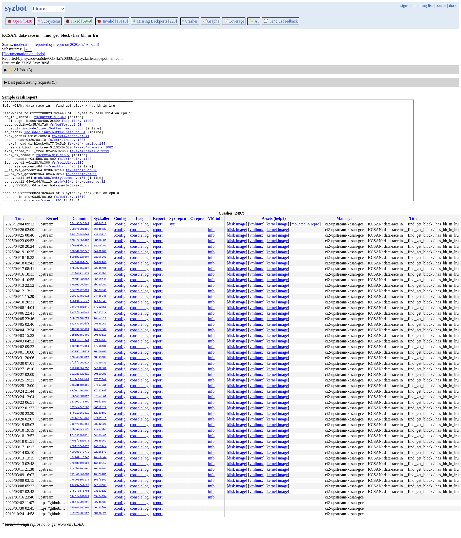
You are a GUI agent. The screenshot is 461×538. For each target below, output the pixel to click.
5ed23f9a (100, 508)
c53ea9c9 (100, 324)
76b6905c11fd (79, 430)
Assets (267, 218)
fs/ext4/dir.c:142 (74, 170)
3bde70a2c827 (79, 290)
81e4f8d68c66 (79, 424)
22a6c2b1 (100, 430)
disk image (237, 224)
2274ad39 (100, 502)
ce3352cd (100, 435)
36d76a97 (100, 352)
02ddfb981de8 (79, 229)
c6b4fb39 (100, 229)
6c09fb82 (100, 368)
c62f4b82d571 (79, 274)
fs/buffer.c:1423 (65, 129)
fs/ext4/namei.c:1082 (93, 157)
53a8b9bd (100, 240)
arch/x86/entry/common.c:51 (60, 193)
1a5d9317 (100, 463)
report (157, 224)
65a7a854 (100, 496)
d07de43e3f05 (79, 407)
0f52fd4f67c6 (79, 491)
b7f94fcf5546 (79, 457)
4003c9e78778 (79, 452)
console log (139, 224)
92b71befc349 (79, 340)
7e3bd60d (100, 485)
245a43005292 (79, 502)
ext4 (28, 49)
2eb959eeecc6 (79, 301)
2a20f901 (100, 246)
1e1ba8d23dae (79, 374)
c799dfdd (100, 340)
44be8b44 (100, 457)
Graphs (210, 21)
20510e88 (100, 374)
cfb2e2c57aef (79, 268)
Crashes (190, 21)
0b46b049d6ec (79, 469)
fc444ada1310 (79, 435)
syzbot (16, 7)
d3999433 (100, 357)
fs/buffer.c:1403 (77, 125)
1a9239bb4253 (79, 368)
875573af (100, 379)
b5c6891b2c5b (79, 262)
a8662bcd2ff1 (79, 318)
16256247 (100, 469)
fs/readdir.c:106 (67, 175)
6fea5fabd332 (79, 246)
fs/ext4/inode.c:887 (66, 148)
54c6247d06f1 (79, 496)
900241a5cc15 (79, 296)
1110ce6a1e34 (79, 474)
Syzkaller (102, 218)
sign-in (405, 5)
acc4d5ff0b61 (79, 346)
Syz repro (177, 218)
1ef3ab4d (100, 301)
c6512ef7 (100, 407)
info (211, 229)
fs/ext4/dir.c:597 (53, 166)
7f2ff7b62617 (79, 363)
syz (172, 224)
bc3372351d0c (79, 240)
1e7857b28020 (79, 352)
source (441, 5)
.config (119, 224)
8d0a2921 (100, 424)
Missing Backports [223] (154, 21)
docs (452, 5)
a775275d (100, 307)
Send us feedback (280, 21)
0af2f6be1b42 (79, 307)
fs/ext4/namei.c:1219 (89, 161)
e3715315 (100, 235)
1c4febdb (100, 329)
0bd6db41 (100, 279)
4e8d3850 (100, 402)
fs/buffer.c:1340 (50, 120)
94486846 (100, 296)
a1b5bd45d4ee (79, 335)
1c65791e (100, 313)
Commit (79, 218)
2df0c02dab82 (79, 379)
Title (413, 218)
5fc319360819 (79, 413)
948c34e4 (100, 446)
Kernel (52, 218)
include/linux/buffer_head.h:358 (52, 134)
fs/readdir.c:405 (60, 180)
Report (159, 218)
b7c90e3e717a (79, 480)
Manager (344, 218)
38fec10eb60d (79, 391)
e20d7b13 (100, 418)
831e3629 (100, 491)
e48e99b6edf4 (79, 329)
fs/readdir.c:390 (81, 184)
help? (279, 218)
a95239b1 (100, 274)
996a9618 (100, 335)
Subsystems (49, 21)
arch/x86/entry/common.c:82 (79, 198)
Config (120, 218)
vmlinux (256, 224)
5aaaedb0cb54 (79, 285)
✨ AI (254, 21)
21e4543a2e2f (79, 485)
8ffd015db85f (79, 279)
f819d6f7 (100, 223)
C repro (197, 218)
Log (139, 218)
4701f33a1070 (79, 441)
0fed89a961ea (79, 463)
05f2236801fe (79, 513)
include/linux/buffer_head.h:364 (55, 139)
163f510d (100, 474)
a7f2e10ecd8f (79, 418)
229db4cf (100, 268)
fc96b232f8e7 (79, 257)
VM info (215, 218)
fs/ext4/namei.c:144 (86, 152)
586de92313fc (79, 396)
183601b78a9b (79, 402)
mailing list (423, 5)
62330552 (100, 413)
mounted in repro (305, 224)
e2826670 (100, 452)
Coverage (233, 21)
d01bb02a (100, 513)
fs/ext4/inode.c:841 (70, 143)
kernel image (277, 224)
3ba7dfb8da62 (79, 385)
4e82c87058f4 (79, 357)
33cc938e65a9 (79, 223)
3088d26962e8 (79, 251)
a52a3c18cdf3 (79, 324)
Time (19, 218)
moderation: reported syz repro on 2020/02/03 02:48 (56, 44)
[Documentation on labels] (23, 54)
